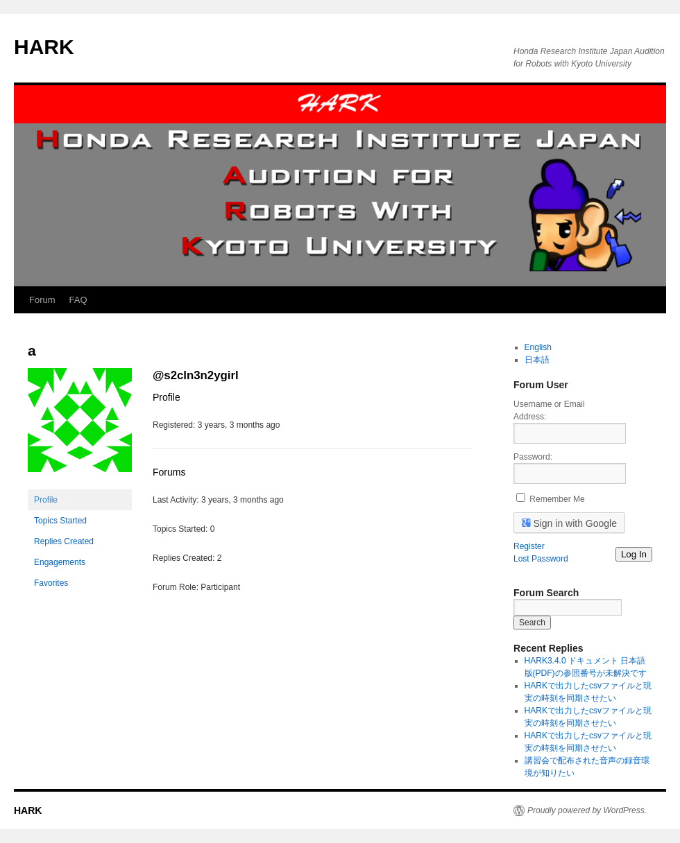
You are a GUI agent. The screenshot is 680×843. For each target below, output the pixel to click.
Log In (634, 554)
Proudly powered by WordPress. (587, 810)
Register (529, 546)
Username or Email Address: (549, 410)
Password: (532, 457)
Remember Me (556, 499)
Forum (42, 300)
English (538, 347)
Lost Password (540, 559)
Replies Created (64, 541)
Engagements (59, 562)
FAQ (78, 300)
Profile (46, 500)
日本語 (537, 360)
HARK (44, 46)
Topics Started (60, 520)
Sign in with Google (570, 523)
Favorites (51, 583)
